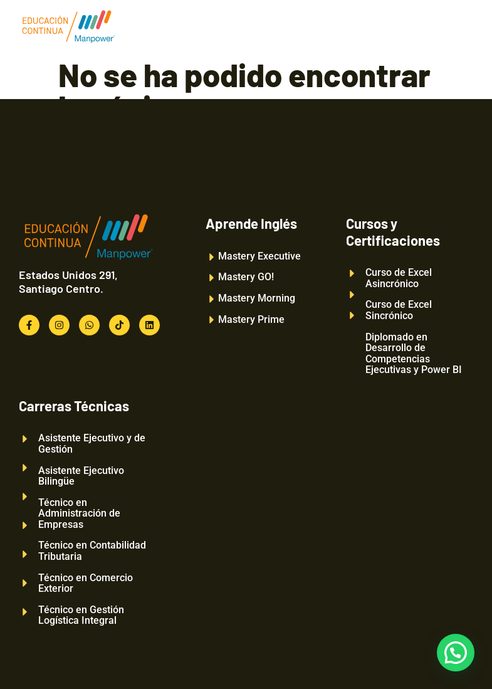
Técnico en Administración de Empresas (79, 513)
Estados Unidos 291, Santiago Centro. (68, 281)
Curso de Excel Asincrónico (398, 278)
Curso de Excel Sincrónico (398, 310)
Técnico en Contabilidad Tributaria (92, 551)
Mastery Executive (259, 256)
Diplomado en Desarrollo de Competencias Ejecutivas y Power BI (413, 354)
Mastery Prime (251, 319)
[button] (455, 652)
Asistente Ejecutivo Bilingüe (81, 476)
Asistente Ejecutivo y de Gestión (91, 444)
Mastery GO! (246, 277)
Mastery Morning (256, 298)
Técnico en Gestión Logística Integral (81, 615)
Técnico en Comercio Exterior (85, 583)
